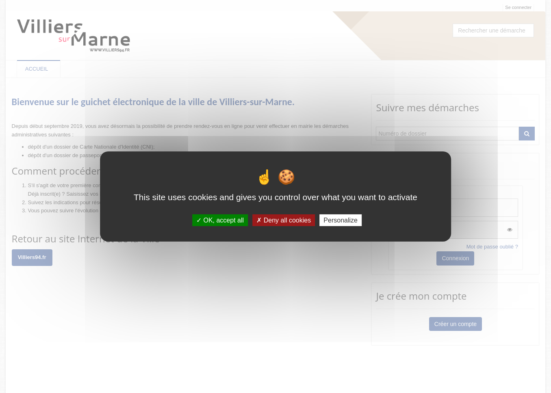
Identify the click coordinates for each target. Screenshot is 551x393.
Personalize (340, 220)
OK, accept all (220, 220)
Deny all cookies (283, 220)
